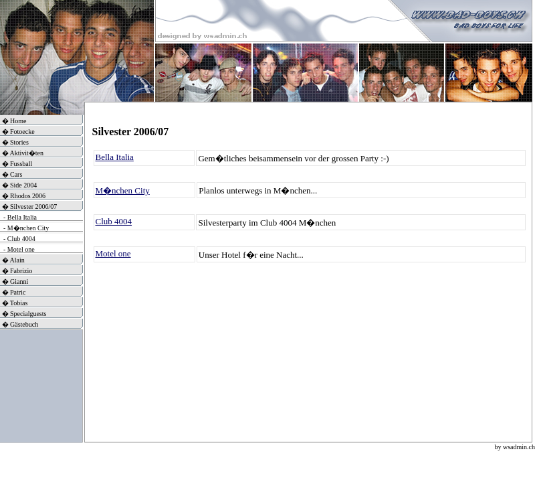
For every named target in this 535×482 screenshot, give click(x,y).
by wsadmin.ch (514, 447)
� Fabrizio (16, 270)
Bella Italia (115, 157)
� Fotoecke (17, 131)
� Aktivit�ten (21, 153)
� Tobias (13, 303)
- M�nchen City (24, 228)
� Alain (12, 260)
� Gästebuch (19, 324)
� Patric (12, 292)
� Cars (11, 174)
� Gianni (14, 281)
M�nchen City (123, 190)
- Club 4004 (17, 238)
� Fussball (16, 163)
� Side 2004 (18, 185)
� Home (13, 121)
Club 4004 (114, 221)
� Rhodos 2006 (22, 195)
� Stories (14, 142)
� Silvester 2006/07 (28, 206)
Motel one (113, 253)
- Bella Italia (18, 217)
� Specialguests (23, 313)
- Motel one (17, 249)
